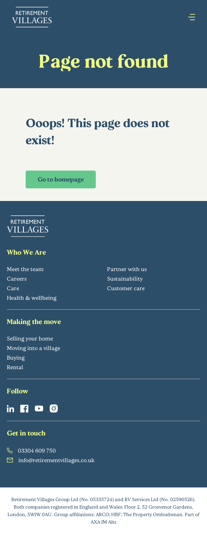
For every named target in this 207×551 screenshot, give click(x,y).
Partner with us (127, 269)
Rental (15, 367)
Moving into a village (33, 348)
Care (13, 288)
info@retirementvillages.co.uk (51, 460)
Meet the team (25, 269)
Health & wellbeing (31, 297)
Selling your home (30, 338)
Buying (16, 357)
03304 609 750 (31, 450)
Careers (17, 278)
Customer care (126, 288)
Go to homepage (61, 179)
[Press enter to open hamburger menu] (191, 17)
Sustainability (125, 278)
